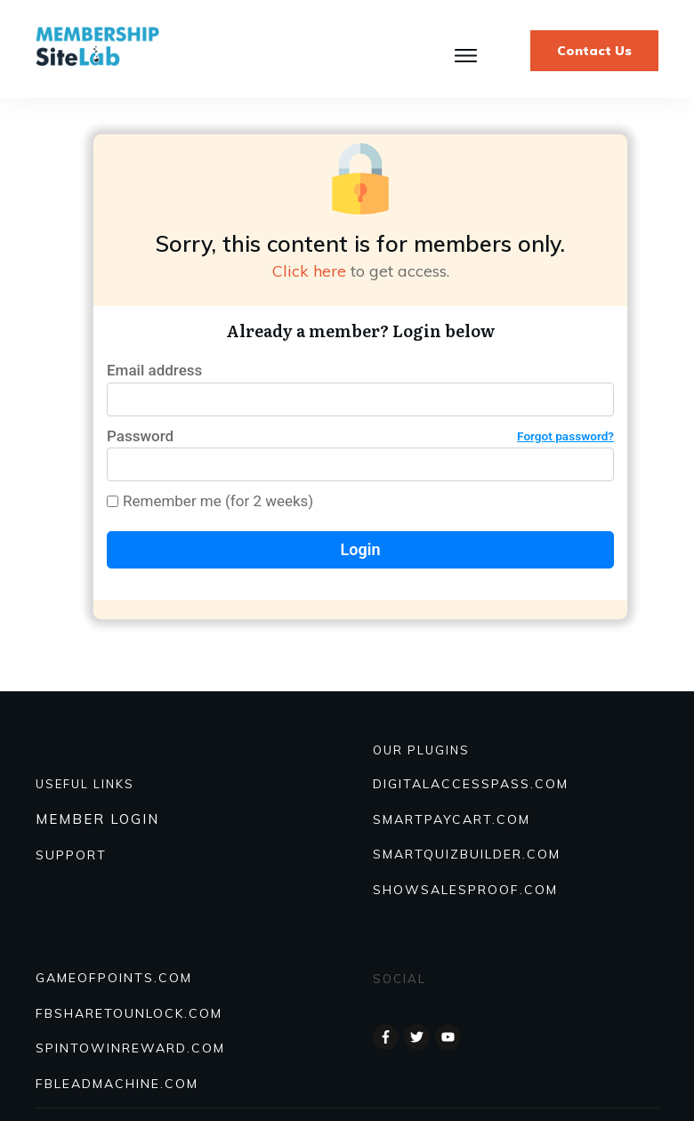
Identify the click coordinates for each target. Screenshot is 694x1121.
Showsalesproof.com (465, 890)
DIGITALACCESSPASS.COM (471, 784)
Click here (309, 271)
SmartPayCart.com (451, 819)
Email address (154, 370)
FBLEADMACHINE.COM (117, 1084)
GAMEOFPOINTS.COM (114, 978)
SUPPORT (71, 855)
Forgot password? (565, 436)
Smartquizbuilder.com (467, 854)
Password (360, 436)
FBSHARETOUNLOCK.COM (129, 1013)
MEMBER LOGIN (97, 819)
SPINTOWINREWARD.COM (130, 1048)
